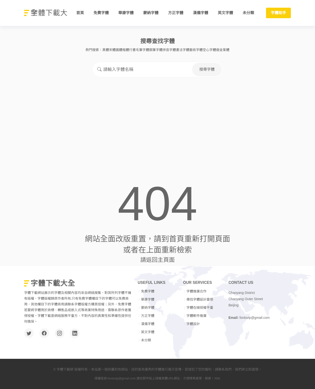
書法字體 (182, 50)
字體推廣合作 (196, 291)
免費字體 (101, 13)
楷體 (125, 50)
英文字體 (225, 13)
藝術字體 (196, 50)
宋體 (112, 50)
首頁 (80, 13)
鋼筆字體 (156, 50)
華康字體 (126, 13)
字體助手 (278, 13)
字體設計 (193, 324)
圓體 (119, 50)
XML (217, 378)
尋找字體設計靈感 (199, 299)
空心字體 (209, 50)
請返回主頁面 (157, 260)
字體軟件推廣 (196, 315)
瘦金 (219, 50)
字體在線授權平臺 (199, 307)
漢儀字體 (200, 13)
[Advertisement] (157, 117)
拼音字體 (169, 50)
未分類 (248, 13)
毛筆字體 (142, 50)
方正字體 (175, 13)
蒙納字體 (150, 13)
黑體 (105, 50)
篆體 (226, 50)
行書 (132, 50)
